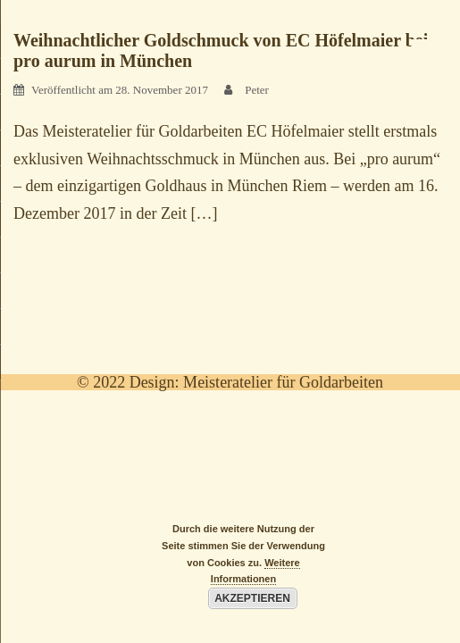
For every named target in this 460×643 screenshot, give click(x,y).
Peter (257, 89)
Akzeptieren (252, 598)
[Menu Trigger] (423, 49)
